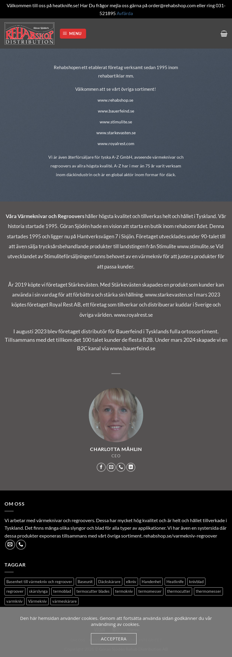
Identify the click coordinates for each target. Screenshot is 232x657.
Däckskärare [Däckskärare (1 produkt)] (109, 581)
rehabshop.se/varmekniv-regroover (180, 535)
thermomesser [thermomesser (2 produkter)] (208, 591)
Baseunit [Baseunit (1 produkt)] (85, 581)
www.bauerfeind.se (116, 110)
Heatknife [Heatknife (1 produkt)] (175, 581)
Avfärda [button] (125, 13)
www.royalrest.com (116, 143)
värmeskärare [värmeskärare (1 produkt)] (64, 601)
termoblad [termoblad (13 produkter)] (62, 591)
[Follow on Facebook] (101, 467)
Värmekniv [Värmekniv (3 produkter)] (37, 601)
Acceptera (114, 639)
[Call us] (120, 467)
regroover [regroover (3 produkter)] (15, 591)
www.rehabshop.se (115, 100)
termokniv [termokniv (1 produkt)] (124, 591)
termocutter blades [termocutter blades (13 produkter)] (93, 591)
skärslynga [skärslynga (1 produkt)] (38, 591)
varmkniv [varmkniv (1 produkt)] (14, 601)
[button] (73, 34)
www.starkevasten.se (116, 132)
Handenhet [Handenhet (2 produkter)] (151, 581)
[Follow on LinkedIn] (130, 467)
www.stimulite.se (116, 121)
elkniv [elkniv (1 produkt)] (131, 581)
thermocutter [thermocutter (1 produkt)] (178, 591)
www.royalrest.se (133, 315)
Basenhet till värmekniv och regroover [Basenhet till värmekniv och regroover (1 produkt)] (39, 581)
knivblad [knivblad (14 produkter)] (196, 581)
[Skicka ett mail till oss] (111, 467)
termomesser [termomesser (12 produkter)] (150, 591)
